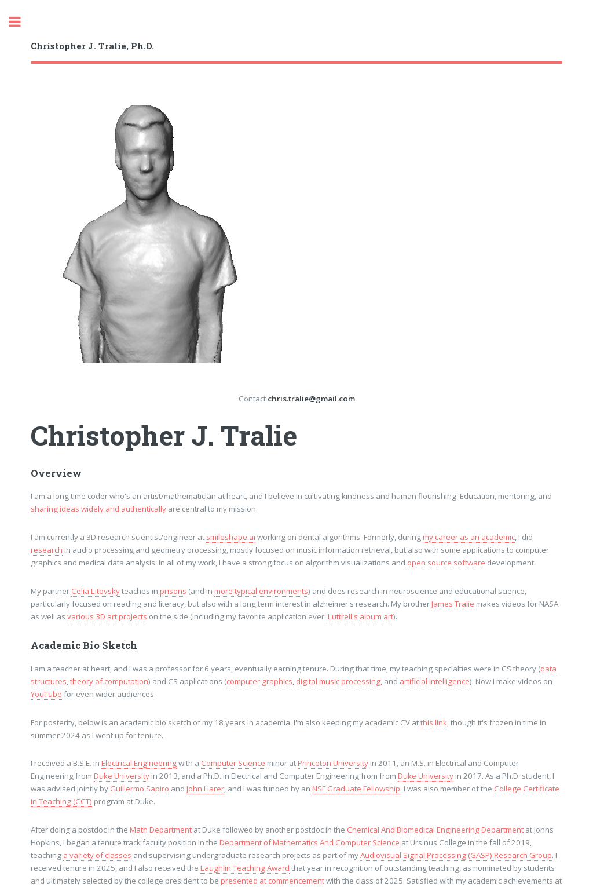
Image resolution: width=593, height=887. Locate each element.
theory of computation (109, 681)
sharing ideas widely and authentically (98, 508)
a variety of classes (97, 855)
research (47, 550)
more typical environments (261, 591)
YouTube (46, 694)
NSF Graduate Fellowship (356, 788)
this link (433, 722)
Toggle (21, 21)
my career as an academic (469, 537)
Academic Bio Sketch (84, 645)
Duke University (121, 776)
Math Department (161, 829)
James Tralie (452, 603)
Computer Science (233, 763)
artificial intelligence (435, 681)
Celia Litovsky (95, 591)
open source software (446, 562)
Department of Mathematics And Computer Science (309, 842)
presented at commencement (272, 880)
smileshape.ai (230, 537)
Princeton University (333, 763)
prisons (173, 591)
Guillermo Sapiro (139, 788)
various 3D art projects (107, 616)
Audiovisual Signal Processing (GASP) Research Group (456, 855)
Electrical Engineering (139, 763)
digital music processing (338, 681)
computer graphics (259, 681)
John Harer (205, 788)
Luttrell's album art (360, 616)
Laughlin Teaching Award (245, 868)
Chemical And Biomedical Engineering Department (435, 829)
